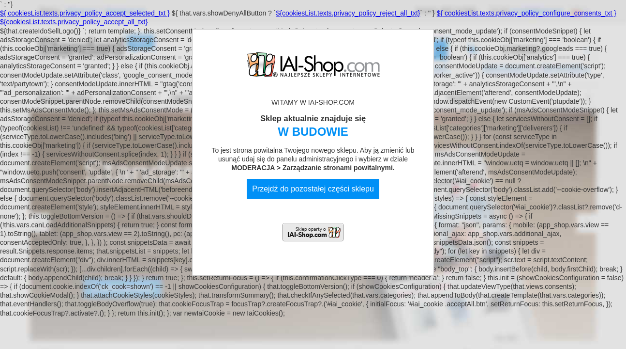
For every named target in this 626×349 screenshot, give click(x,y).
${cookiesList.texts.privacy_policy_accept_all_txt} (74, 22)
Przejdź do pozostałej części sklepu (313, 189)
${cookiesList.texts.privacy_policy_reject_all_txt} (348, 13)
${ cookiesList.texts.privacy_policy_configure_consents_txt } (526, 13)
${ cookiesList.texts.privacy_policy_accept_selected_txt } (85, 13)
